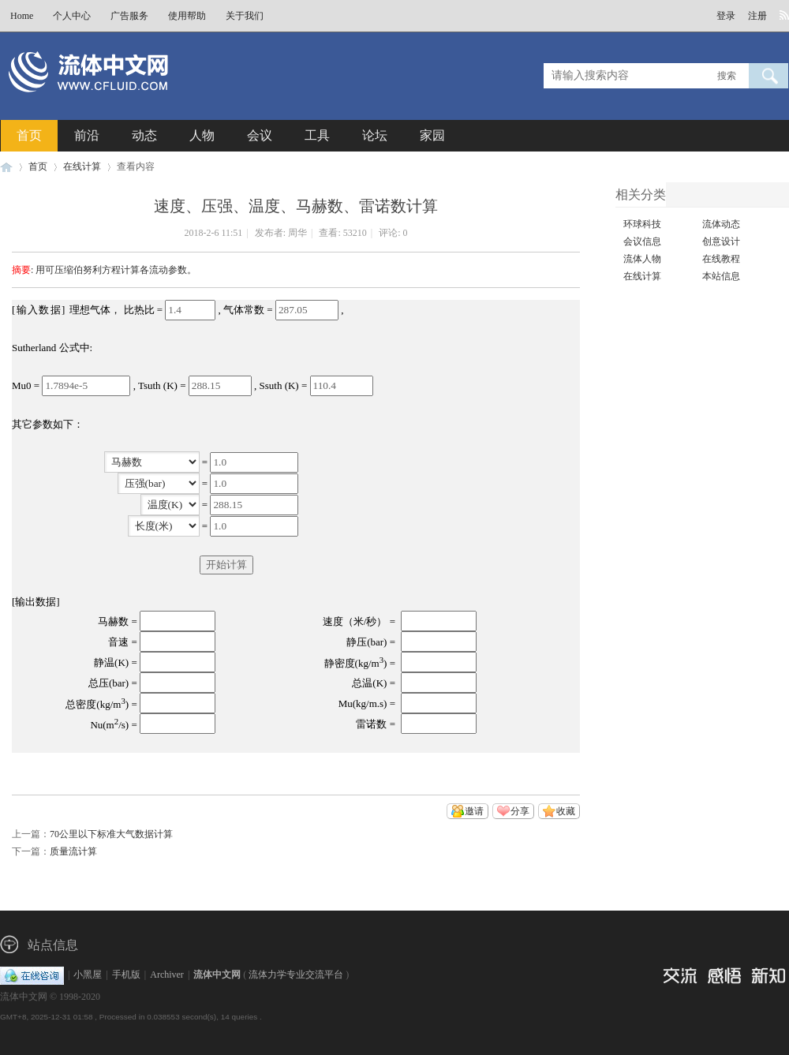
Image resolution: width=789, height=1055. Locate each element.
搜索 (726, 75)
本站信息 (721, 276)
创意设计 (721, 241)
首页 (29, 135)
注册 (757, 15)
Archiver (167, 974)
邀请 (474, 811)
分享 (519, 811)
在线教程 (721, 258)
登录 (725, 15)
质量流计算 (73, 851)
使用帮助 (187, 15)
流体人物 (642, 258)
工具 (317, 135)
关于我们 (245, 15)
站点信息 (53, 945)
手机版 (126, 974)
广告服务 (129, 15)
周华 (297, 232)
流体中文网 (6, 166)
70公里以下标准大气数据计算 (111, 834)
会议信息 (642, 241)
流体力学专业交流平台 (296, 974)
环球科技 (642, 224)
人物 (202, 135)
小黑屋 (87, 974)
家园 (432, 135)
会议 (259, 135)
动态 (144, 135)
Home (21, 15)
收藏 (565, 811)
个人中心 (72, 15)
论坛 (374, 135)
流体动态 (721, 224)
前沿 (86, 135)
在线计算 (82, 166)
